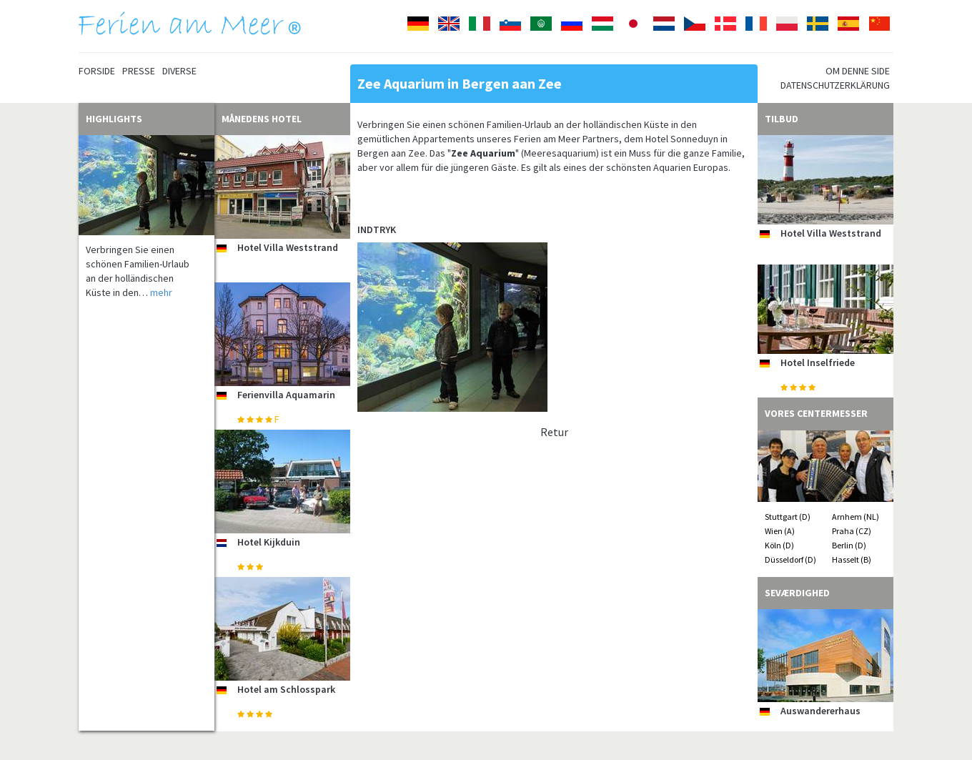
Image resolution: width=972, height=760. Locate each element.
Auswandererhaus (820, 710)
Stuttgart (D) (787, 516)
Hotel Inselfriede (817, 362)
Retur (554, 432)
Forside (97, 70)
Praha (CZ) (851, 530)
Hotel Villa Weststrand (287, 247)
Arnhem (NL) (855, 516)
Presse (138, 70)
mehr (161, 292)
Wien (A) (780, 530)
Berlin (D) (849, 545)
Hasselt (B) (851, 559)
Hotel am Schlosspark (286, 689)
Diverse (179, 70)
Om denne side (857, 70)
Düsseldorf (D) (790, 559)
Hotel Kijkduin (268, 542)
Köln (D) (779, 545)
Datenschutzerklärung (835, 85)
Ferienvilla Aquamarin (286, 394)
